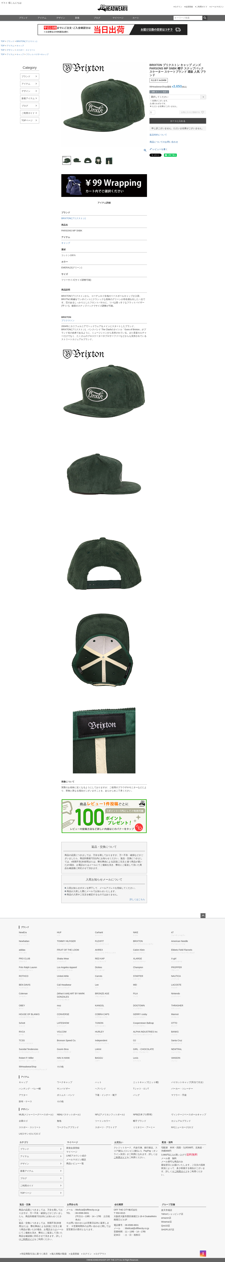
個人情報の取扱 (59, 1253)
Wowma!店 (166, 1222)
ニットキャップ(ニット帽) (146, 1082)
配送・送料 (167, 1142)
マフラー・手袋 (178, 1095)
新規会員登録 (72, 1148)
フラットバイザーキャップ (37, 54)
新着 (77, 18)
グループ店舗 (168, 1204)
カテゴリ (24, 1142)
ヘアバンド (100, 1088)
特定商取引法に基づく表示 (34, 1253)
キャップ (20, 46)
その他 (60, 1066)
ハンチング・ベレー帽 (30, 1088)
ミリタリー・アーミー (144, 1127)
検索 (204, 18)
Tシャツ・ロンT (141, 1088)
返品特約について (158, 134)
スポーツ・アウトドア (106, 1127)
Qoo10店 (165, 1225)
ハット (98, 1082)
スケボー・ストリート (25, 50)
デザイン (60, 18)
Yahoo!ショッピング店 (172, 1214)
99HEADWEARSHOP (112, 8)
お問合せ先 (72, 1204)
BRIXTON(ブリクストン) (26, 41)
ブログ (97, 18)
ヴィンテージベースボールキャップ (188, 1114)
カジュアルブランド (181, 1121)
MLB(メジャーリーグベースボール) (36, 1114)
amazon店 (166, 1218)
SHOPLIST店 (167, 1229)
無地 (59, 1121)
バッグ (136, 1095)
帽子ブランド (139, 1121)
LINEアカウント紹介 (76, 1155)
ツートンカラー (102, 1121)
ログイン (178, 7)
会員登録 (189, 7)
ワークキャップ (64, 1082)
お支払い (118, 1142)
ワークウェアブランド (68, 1127)
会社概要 (118, 1204)
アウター (23, 1095)
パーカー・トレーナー (182, 1088)
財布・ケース (25, 1101)
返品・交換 (25, 1204)
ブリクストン (67, 320)
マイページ (117, 18)
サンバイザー (63, 1088)
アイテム (42, 18)
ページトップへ (203, 915)
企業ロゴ (23, 1121)
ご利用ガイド (201, 7)
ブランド (23, 18)
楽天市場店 (166, 1210)
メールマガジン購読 (76, 1159)
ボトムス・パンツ (65, 1095)
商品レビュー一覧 (75, 1163)
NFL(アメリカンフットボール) (110, 1114)
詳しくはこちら (137, 899)
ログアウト (100, 1253)
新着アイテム (28, 98)
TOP (3, 41)
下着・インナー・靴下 (106, 1095)
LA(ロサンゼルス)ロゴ (29, 1133)
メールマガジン (217, 7)
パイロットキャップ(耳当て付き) (187, 1082)
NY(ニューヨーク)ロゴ (182, 1127)
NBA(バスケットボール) (68, 1114)
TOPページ (27, 120)
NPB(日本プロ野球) (142, 1114)
